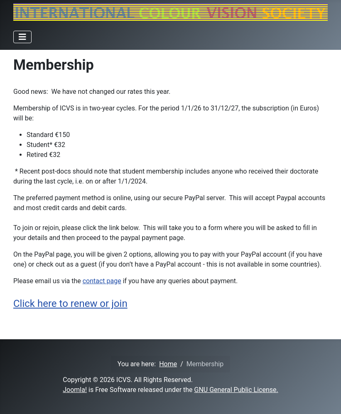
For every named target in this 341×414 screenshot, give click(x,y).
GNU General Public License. (236, 390)
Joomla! (75, 390)
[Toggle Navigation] (22, 37)
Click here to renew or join (70, 303)
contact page (102, 281)
